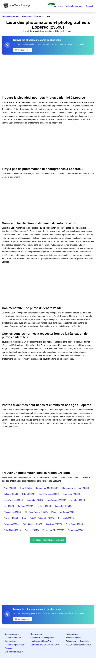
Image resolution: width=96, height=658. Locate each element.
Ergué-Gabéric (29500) (49, 494)
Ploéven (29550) (11, 518)
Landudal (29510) (35, 500)
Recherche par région (74, 6)
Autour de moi (56, 6)
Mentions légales (73, 638)
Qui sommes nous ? (14, 652)
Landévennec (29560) (56, 500)
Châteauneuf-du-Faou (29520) (75, 488)
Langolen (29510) (77, 500)
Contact (89, 6)
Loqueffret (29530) (63, 506)
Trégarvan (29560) (76, 530)
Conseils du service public (42, 638)
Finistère (37, 16)
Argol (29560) (10, 488)
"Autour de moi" (21, 231)
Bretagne (27, 16)
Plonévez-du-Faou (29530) (63, 512)
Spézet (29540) (32, 530)
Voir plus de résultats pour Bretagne (48, 540)
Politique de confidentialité (77, 641)
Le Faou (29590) (25, 506)
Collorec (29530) (11, 494)
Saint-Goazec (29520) (33, 524)
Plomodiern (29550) (12, 512)
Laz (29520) (9, 506)
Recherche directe (13, 638)
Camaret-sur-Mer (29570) (46, 488)
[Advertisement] (48, 74)
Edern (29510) (28, 494)
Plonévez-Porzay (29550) (36, 512)
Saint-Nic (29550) (54, 524)
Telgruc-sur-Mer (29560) (53, 530)
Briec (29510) (26, 488)
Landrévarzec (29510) (13, 500)
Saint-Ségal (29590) (74, 524)
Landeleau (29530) (71, 494)
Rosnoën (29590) (11, 524)
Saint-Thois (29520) (12, 530)
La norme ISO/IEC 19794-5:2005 (45, 645)
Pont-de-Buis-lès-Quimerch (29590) (38, 518)
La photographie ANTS (40, 641)
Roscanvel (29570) (66, 518)
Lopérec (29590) (44, 506)
